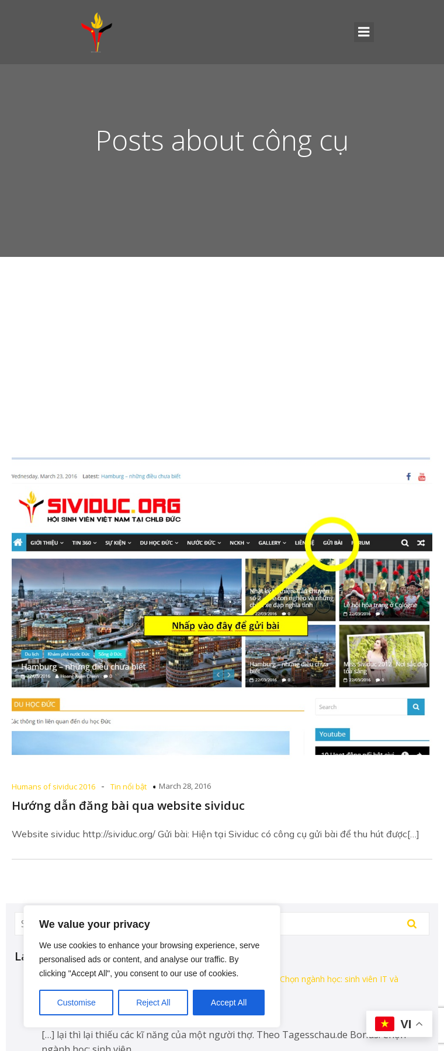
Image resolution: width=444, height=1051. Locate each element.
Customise (76, 1002)
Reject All (153, 1002)
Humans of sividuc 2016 (53, 786)
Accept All (229, 1002)
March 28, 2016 (185, 786)
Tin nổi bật (128, 786)
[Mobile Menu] (364, 32)
